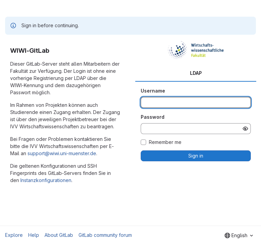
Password (152, 117)
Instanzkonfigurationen (45, 180)
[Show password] (245, 128)
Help (33, 235)
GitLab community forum (105, 235)
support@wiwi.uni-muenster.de (62, 153)
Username (153, 91)
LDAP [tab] (196, 73)
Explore (14, 235)
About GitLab (59, 235)
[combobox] (239, 235)
